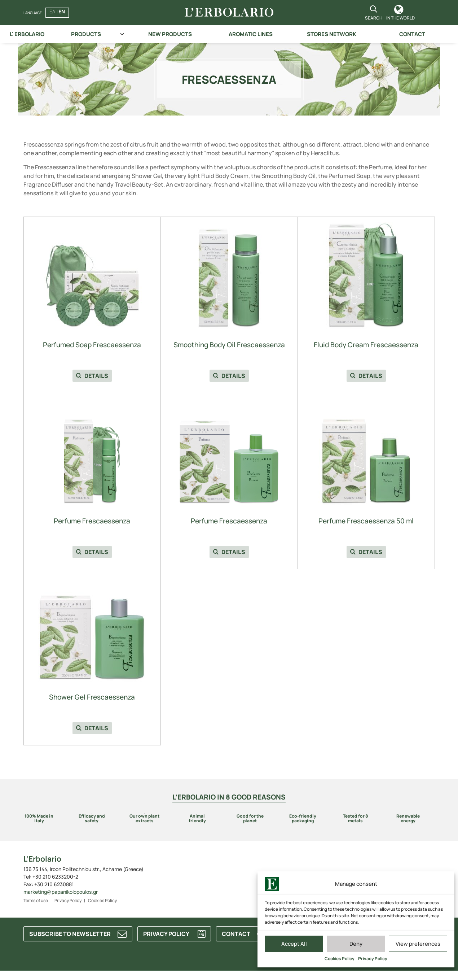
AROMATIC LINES (251, 34)
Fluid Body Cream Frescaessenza (366, 345)
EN (61, 11)
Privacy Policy (372, 958)
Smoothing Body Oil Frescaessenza (229, 345)
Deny (355, 944)
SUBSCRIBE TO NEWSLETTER (70, 934)
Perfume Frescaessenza (92, 521)
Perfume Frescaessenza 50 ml (366, 521)
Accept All (294, 944)
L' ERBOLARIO (27, 34)
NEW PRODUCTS (170, 34)
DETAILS (92, 376)
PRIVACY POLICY (166, 934)
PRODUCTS (86, 34)
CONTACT (412, 34)
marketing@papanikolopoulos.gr (60, 891)
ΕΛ (52, 11)
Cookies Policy (339, 958)
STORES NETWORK (331, 34)
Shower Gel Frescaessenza (92, 697)
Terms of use (35, 900)
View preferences (418, 944)
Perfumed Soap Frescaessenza (92, 345)
